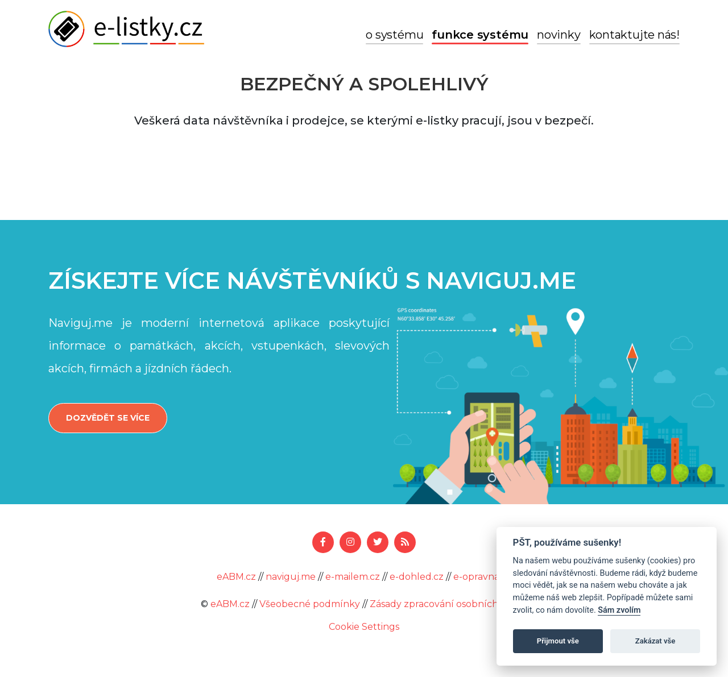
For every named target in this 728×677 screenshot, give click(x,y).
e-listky (126, 29)
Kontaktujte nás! (634, 34)
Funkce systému (480, 34)
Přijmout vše (558, 641)
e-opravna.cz (482, 576)
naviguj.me (291, 576)
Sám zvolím (619, 610)
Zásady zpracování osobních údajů (448, 604)
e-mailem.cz (352, 576)
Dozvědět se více (108, 418)
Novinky (558, 34)
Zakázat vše (655, 641)
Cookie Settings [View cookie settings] (364, 626)
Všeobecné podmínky (309, 604)
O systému (394, 34)
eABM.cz (236, 576)
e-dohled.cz (417, 576)
